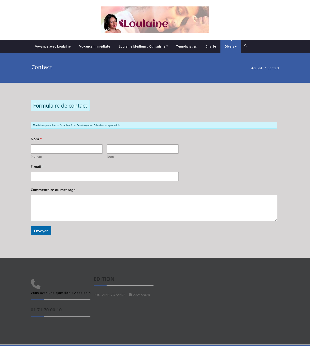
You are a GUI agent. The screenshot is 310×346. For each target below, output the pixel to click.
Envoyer (41, 230)
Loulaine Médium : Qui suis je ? (143, 46)
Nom (110, 156)
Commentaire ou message (53, 190)
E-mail (37, 167)
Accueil (256, 68)
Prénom (36, 156)
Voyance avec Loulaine (53, 46)
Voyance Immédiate (94, 46)
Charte (211, 46)
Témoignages (186, 46)
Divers (231, 46)
